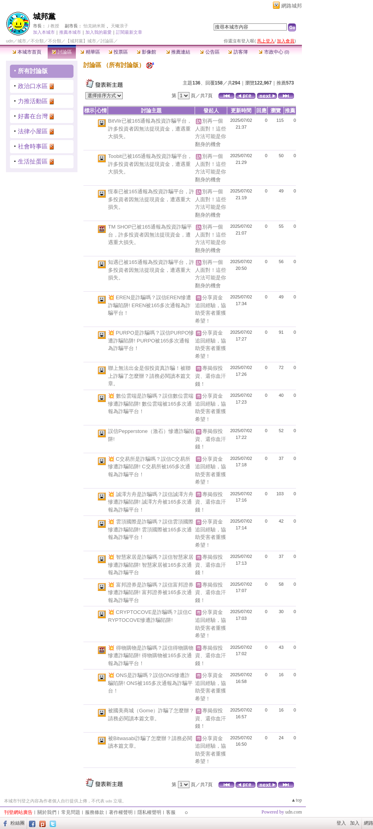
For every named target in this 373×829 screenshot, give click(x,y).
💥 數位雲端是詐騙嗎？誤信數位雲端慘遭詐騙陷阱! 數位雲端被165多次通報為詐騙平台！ (150, 403)
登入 (341, 823)
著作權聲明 (121, 812)
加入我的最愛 (98, 32)
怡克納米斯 (94, 25)
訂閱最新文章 (129, 32)
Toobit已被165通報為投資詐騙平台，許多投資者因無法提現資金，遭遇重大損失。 (150, 164)
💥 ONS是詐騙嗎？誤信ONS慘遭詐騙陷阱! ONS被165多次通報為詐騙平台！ (150, 683)
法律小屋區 (33, 131)
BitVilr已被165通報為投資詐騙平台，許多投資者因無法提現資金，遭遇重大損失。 (150, 128)
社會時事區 (33, 146)
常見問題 (70, 812)
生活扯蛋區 (33, 161)
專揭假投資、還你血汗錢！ (210, 376)
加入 (354, 823)
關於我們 (46, 812)
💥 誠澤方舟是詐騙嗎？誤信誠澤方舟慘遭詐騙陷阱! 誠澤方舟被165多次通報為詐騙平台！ (150, 502)
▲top (296, 800)
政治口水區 (33, 86)
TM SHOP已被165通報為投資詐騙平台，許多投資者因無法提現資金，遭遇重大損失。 (150, 234)
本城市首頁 (26, 52)
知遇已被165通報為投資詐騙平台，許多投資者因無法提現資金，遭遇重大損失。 (151, 270)
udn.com (293, 812)
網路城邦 (291, 6)
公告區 (209, 52)
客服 (171, 812)
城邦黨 (44, 16)
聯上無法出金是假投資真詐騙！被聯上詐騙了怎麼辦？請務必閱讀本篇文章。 (149, 376)
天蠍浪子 (119, 25)
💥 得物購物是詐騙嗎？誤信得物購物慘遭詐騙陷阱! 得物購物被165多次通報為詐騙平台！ (150, 655)
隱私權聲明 (149, 812)
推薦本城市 (70, 32)
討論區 (62, 52)
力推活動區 (33, 101)
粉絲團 (17, 823)
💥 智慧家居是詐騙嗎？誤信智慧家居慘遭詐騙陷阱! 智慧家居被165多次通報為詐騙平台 (150, 564)
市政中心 (274, 52)
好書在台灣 (33, 116)
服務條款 (94, 812)
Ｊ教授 (52, 25)
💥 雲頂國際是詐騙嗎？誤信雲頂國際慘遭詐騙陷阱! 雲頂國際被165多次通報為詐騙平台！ (150, 529)
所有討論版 (33, 70)
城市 (21, 40)
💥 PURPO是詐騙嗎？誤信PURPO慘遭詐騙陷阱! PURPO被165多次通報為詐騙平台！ (151, 340)
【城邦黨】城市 (81, 40)
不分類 (37, 40)
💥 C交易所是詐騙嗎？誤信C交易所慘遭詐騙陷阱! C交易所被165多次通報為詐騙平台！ (149, 466)
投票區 (118, 52)
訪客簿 (237, 52)
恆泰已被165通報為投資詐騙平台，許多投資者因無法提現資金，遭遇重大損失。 (151, 199)
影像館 (146, 52)
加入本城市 (44, 32)
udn (9, 40)
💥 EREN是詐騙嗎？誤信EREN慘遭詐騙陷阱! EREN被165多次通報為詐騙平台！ (149, 305)
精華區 (90, 52)
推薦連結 (178, 52)
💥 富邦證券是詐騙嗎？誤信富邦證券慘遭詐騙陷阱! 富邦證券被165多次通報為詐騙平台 (150, 592)
